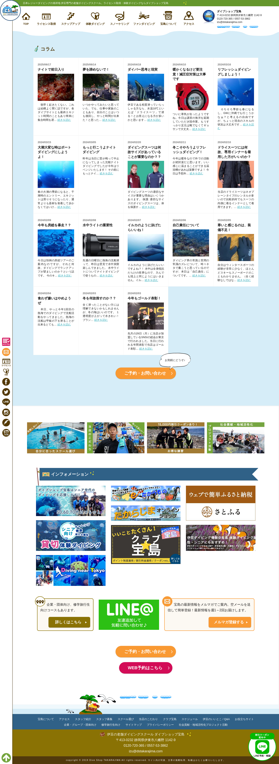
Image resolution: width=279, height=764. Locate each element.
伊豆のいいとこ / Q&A (216, 719)
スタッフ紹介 (83, 719)
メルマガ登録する (229, 622)
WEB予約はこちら (145, 667)
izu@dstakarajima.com (229, 22)
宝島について (168, 23)
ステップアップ (70, 23)
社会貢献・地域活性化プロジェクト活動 (203, 724)
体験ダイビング (95, 23)
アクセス (188, 23)
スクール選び (126, 719)
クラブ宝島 (170, 719)
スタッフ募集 (104, 719)
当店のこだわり (148, 719)
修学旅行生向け (110, 724)
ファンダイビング (144, 23)
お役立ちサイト (244, 719)
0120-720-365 (225, 18)
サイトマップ (134, 724)
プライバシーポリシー (160, 724)
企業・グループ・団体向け (80, 724)
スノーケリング (119, 23)
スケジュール (190, 719)
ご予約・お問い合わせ (145, 373)
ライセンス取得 (46, 23)
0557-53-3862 (242, 18)
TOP (26, 23)
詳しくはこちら (68, 622)
